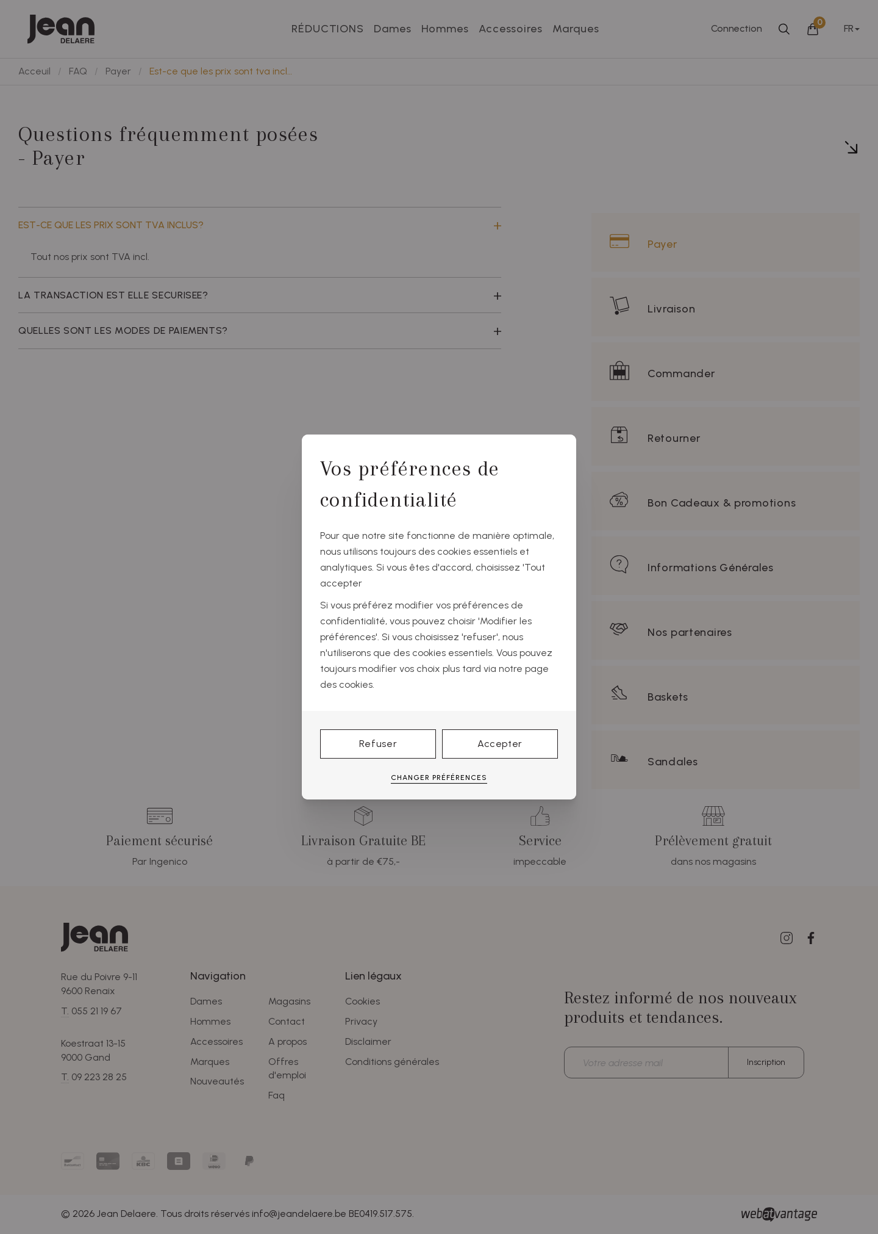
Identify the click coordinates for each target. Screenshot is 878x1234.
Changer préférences (439, 777)
